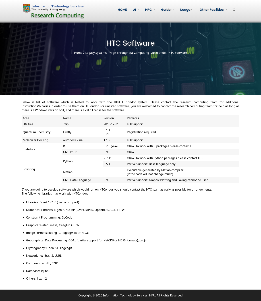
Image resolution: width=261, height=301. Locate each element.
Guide (167, 9)
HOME (122, 9)
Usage (186, 9)
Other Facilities (213, 9)
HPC (150, 9)
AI (136, 9)
